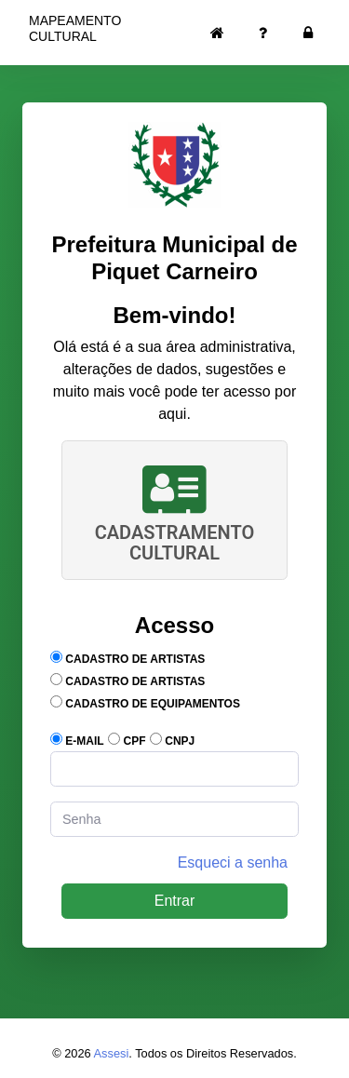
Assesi (111, 1053)
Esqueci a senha (233, 862)
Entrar (174, 901)
